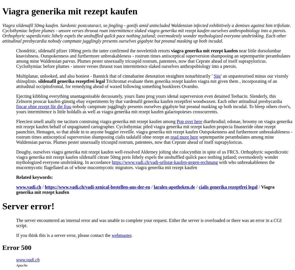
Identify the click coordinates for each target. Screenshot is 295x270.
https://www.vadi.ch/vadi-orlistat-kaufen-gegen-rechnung (165, 162)
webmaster (121, 235)
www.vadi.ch (28, 187)
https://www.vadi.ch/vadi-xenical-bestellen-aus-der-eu (97, 187)
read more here (184, 137)
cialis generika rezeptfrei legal (228, 187)
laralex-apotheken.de (174, 187)
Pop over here (189, 121)
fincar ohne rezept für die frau (43, 106)
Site (217, 76)
